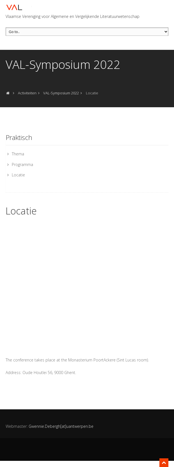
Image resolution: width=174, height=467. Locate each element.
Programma (22, 164)
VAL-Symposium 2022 (61, 92)
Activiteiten (27, 92)
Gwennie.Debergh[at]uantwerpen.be (61, 426)
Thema (18, 154)
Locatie (18, 175)
